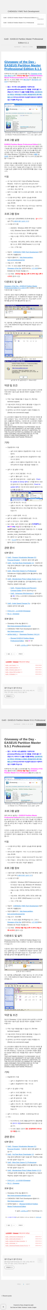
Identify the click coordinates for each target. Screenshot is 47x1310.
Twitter (19, 1307)
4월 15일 (26, 79)
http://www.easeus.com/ (15, 631)
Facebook (24, 1307)
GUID (6, 156)
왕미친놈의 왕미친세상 (13, 688)
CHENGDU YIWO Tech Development (25, 252)
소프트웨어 (9, 662)
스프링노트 (24, 645)
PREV (19, 1284)
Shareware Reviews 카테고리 (29, 634)
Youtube (29, 1307)
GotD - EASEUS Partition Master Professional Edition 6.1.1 (20, 17)
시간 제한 (35, 268)
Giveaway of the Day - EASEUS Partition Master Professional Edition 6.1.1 (22, 65)
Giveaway (15, 662)
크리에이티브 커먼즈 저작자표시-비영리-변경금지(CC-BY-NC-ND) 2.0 (24, 94)
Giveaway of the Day (14, 268)
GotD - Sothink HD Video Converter (15, 1241)
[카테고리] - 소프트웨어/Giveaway (19, 611)
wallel (32, 1305)
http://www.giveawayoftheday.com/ (19, 626)
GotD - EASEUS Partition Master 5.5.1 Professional (18, 22)
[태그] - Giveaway (13, 614)
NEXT (28, 1284)
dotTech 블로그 (12, 634)
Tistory (21, 1305)
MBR (36, 154)
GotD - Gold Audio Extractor (13, 1239)
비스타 (14, 540)
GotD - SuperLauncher (11, 667)
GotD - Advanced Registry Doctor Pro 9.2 (16, 1245)
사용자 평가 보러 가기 (21, 221)
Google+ (34, 1307)
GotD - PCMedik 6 (10, 674)
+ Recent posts (6, 1296)
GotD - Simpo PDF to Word (12, 672)
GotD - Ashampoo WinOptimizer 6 (21, 593)
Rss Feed (12, 1307)
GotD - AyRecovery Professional (14, 1236)
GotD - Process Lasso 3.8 (12, 669)
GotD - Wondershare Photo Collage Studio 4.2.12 (24, 579)
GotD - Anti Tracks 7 (10, 665)
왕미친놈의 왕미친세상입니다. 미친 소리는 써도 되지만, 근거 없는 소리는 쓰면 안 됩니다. (19, 691)
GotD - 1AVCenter (10, 1243)
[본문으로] (38, 1217)
